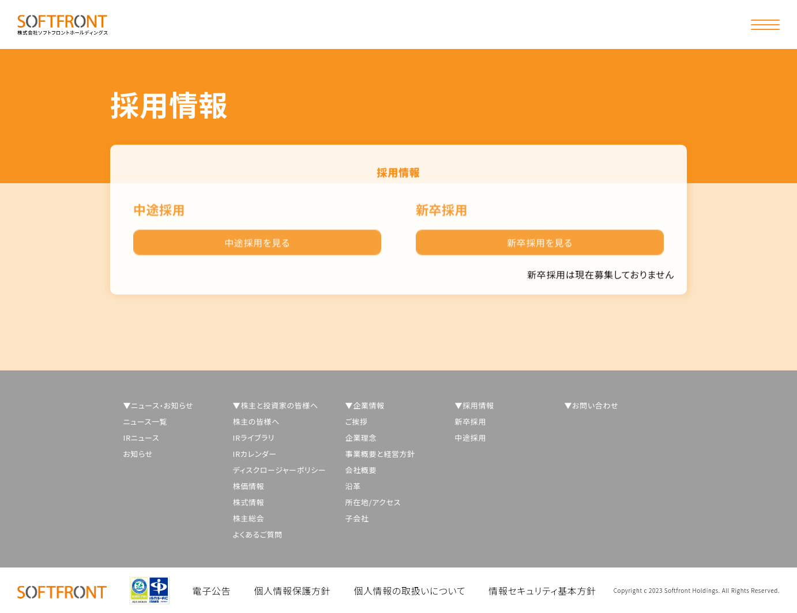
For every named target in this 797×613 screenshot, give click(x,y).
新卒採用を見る (540, 246)
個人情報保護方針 (292, 590)
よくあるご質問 (258, 534)
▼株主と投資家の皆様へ (275, 405)
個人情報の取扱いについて (409, 590)
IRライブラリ (254, 437)
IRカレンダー (255, 453)
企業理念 (361, 437)
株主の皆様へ (256, 421)
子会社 (357, 518)
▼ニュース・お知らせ (158, 405)
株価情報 (249, 485)
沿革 (353, 485)
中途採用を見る (257, 246)
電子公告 (212, 590)
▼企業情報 (365, 405)
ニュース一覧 (145, 421)
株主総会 (249, 518)
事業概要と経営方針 (380, 453)
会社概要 (361, 469)
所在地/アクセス (373, 502)
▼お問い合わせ (592, 405)
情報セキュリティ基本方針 (542, 590)
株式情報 (249, 502)
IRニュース (141, 437)
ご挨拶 (356, 421)
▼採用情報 (474, 405)
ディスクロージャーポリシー (279, 469)
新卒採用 (471, 421)
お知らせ (138, 453)
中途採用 (471, 437)
